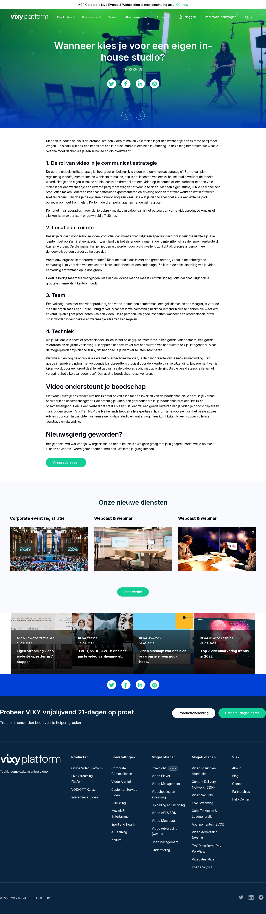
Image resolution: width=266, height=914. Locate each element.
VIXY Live (179, 4)
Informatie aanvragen (220, 17)
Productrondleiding (194, 713)
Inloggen (187, 17)
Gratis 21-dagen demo (242, 713)
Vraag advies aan (66, 462)
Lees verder (133, 592)
